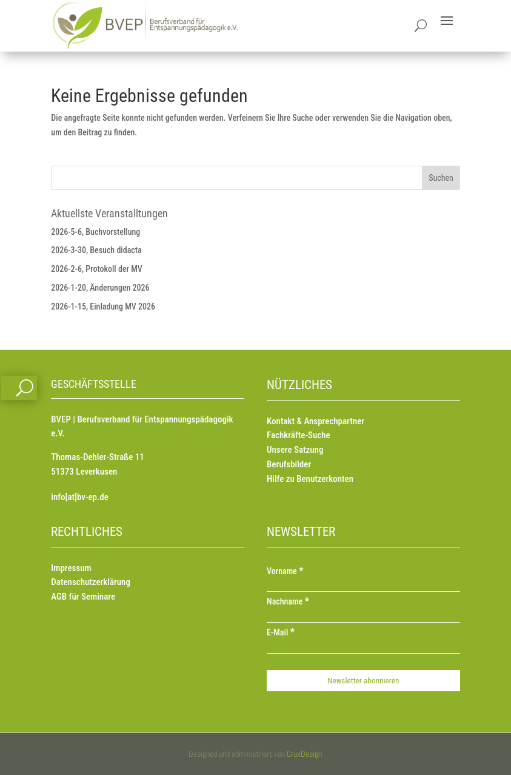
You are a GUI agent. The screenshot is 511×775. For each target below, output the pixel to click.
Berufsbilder (289, 464)
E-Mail (281, 632)
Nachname (288, 601)
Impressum (71, 568)
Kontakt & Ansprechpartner (315, 421)
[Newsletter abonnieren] (363, 680)
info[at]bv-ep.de (79, 497)
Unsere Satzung (295, 449)
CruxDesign (304, 753)
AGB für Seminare (83, 596)
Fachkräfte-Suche (298, 435)
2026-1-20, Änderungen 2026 (100, 288)
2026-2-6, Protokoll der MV (96, 269)
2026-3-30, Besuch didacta (96, 250)
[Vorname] (363, 586)
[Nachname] (363, 617)
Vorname (285, 571)
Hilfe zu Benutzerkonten (310, 478)
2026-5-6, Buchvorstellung (95, 232)
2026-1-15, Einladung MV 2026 (103, 306)
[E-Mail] (363, 647)
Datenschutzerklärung (90, 582)
